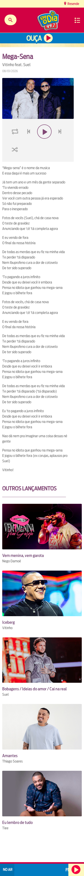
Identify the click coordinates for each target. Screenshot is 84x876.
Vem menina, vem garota (23, 555)
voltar (27, 142)
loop (16, 142)
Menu (77, 20)
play (44, 142)
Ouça (34, 38)
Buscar (10, 20)
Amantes (10, 755)
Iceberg (8, 622)
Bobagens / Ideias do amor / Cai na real (34, 689)
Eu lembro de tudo (17, 822)
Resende (73, 4)
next (60, 142)
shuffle (16, 160)
